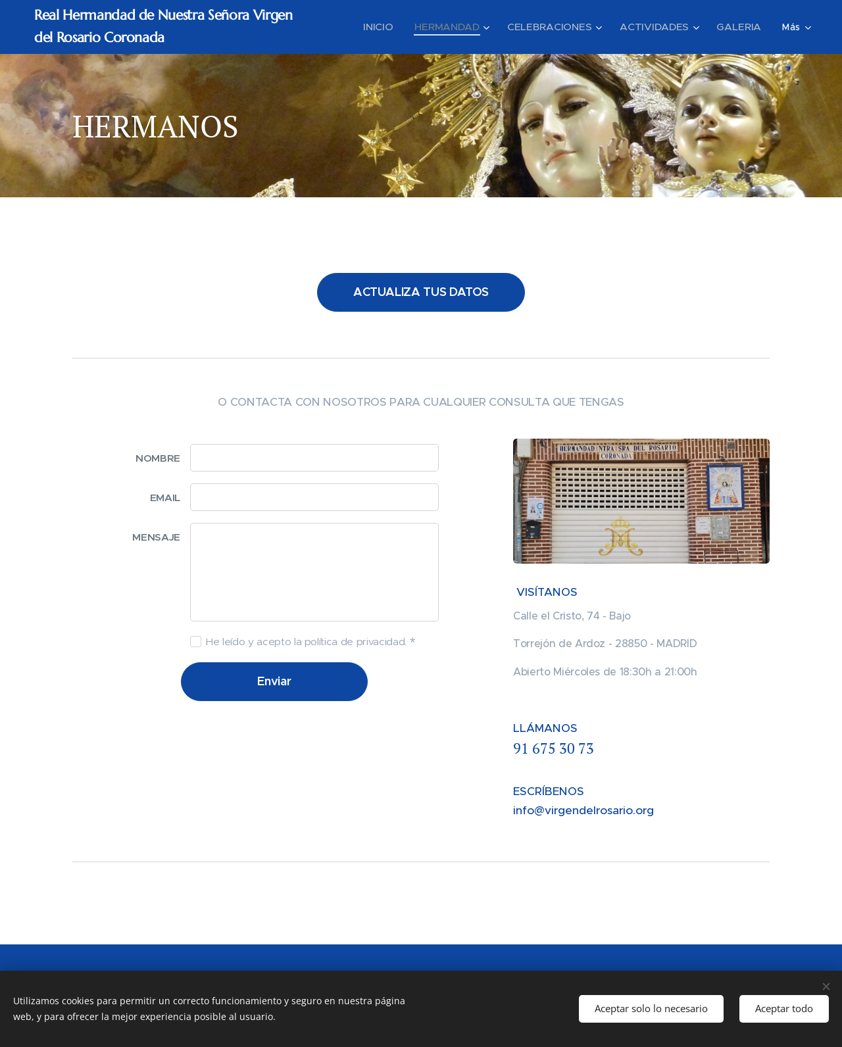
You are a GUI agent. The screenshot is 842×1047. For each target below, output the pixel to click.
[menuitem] (395, 27)
